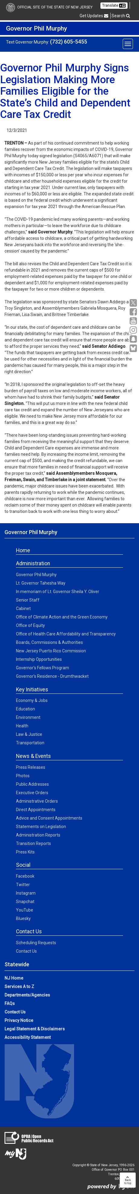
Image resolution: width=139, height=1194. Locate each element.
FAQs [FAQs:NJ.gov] (10, 1003)
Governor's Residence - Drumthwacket (52, 676)
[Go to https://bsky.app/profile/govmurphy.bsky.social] (134, 349)
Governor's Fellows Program (42, 667)
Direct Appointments (35, 809)
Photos (23, 775)
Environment (28, 717)
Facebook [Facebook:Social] (25, 876)
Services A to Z (19, 986)
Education (25, 708)
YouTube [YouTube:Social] (24, 910)
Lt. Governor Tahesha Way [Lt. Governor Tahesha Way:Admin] (40, 583)
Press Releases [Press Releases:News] (30, 767)
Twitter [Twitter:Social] (23, 884)
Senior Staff (27, 600)
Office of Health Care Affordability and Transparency (66, 633)
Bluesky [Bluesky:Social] (23, 918)
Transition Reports (33, 843)
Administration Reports (38, 835)
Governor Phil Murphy (36, 574)
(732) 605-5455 (68, 41)
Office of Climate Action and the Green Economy (62, 617)
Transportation (30, 742)
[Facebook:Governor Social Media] (134, 312)
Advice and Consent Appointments (49, 818)
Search (121, 15)
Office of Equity (30, 625)
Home (23, 550)
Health (22, 725)
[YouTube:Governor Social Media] (134, 321)
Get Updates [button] (94, 15)
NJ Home (14, 978)
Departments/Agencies (27, 995)
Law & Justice (29, 734)
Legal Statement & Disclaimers (35, 1028)
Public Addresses (32, 784)
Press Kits (25, 852)
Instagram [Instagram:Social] (26, 893)
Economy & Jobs (32, 700)
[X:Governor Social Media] (134, 302)
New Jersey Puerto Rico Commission (51, 650)
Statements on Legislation (41, 826)
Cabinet (23, 608)
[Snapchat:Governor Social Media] (134, 339)
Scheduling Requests (36, 942)
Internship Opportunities (39, 659)
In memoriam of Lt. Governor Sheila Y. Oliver (57, 591)
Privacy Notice (19, 1020)
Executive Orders (32, 792)
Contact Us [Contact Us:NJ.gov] (15, 1012)
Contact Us (26, 951)
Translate (114, 5)
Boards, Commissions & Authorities (49, 642)
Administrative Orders (37, 801)
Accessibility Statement (28, 1037)
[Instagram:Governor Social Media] (134, 330)
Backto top (127, 1180)
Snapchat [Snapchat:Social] (25, 901)
